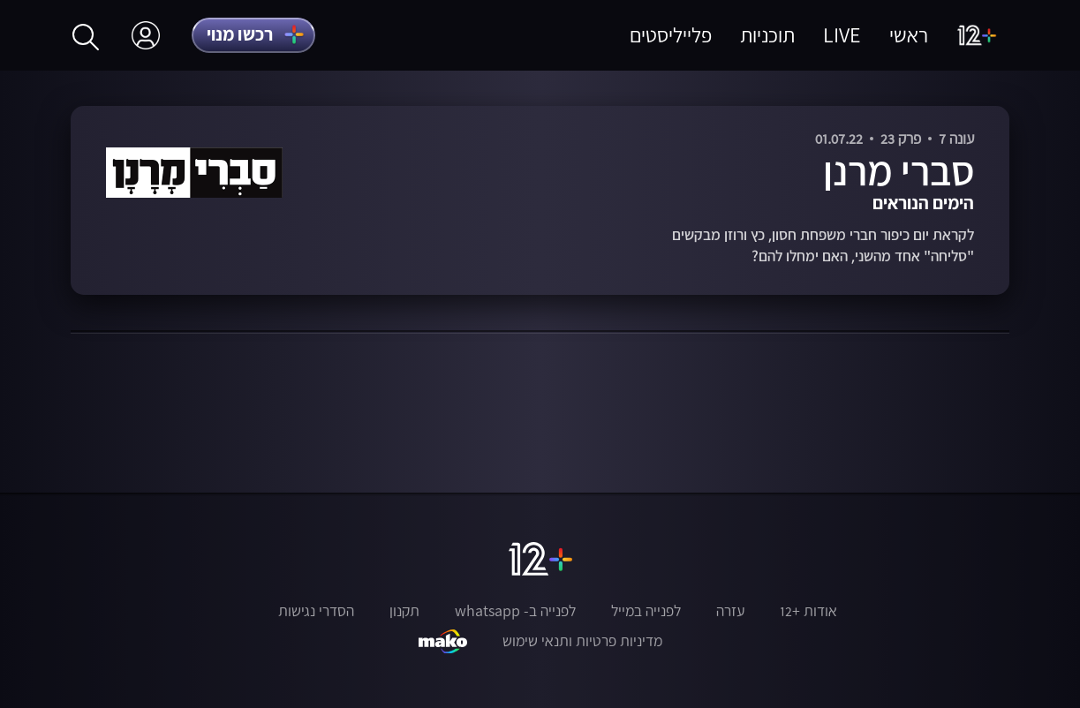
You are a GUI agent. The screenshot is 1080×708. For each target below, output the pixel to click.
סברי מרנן (898, 170)
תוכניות (767, 35)
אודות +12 (808, 611)
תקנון (404, 611)
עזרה (730, 611)
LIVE (842, 35)
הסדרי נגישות (316, 611)
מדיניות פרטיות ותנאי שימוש (582, 641)
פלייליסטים (671, 35)
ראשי (908, 35)
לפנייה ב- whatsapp (515, 611)
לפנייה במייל (646, 611)
